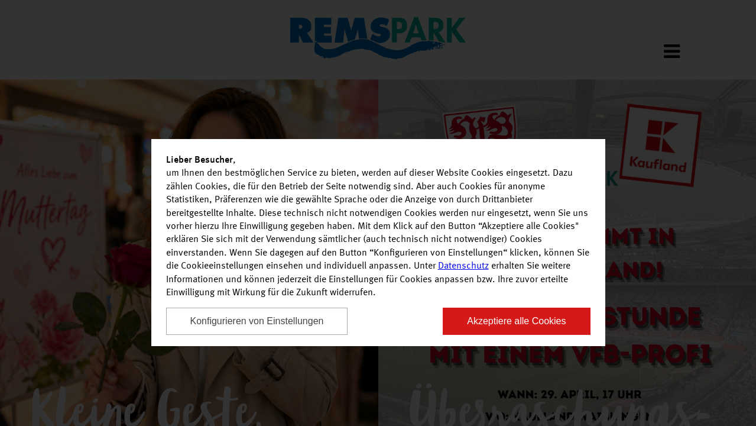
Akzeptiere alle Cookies (516, 321)
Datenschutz (463, 266)
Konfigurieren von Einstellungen (257, 321)
